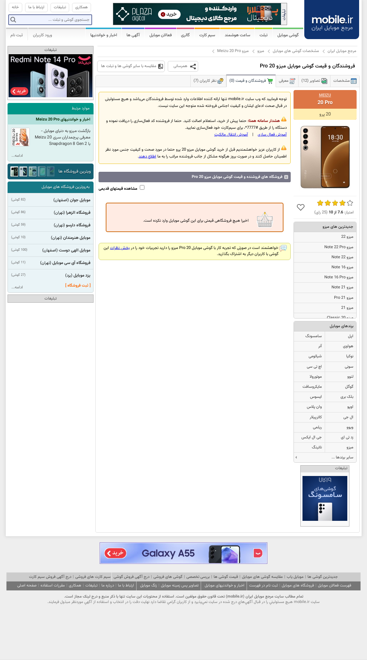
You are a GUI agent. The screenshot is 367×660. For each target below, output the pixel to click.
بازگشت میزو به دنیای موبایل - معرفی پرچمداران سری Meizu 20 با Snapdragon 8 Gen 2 (62, 137)
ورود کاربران (42, 35)
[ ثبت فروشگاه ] (78, 286)
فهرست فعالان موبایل (334, 586)
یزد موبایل (81, 275)
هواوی (348, 346)
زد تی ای (347, 437)
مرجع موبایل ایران (342, 51)
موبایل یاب (295, 577)
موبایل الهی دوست (74, 250)
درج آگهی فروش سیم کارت (50, 577)
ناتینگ (317, 447)
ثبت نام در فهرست (263, 586)
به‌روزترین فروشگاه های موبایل (66, 187)
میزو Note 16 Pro (338, 277)
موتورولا (316, 377)
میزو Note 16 (342, 267)
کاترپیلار (316, 417)
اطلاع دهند (147, 157)
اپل (350, 336)
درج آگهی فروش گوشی (131, 577)
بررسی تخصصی (198, 577)
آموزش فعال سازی (272, 135)
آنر (320, 346)
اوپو (350, 407)
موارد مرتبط (81, 108)
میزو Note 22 (342, 257)
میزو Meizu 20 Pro (233, 51)
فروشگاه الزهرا (78, 212)
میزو (260, 51)
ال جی (348, 417)
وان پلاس (314, 407)
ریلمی (317, 427)
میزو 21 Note (342, 287)
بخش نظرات (120, 248)
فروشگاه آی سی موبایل (71, 263)
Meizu (325, 95)
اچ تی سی (314, 367)
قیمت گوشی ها (226, 577)
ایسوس (316, 397)
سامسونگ (313, 336)
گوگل (349, 387)
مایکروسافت (312, 387)
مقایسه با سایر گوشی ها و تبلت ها (128, 66)
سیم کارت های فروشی (93, 577)
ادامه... (17, 156)
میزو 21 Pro (343, 298)
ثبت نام (16, 35)
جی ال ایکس (311, 437)
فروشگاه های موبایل (298, 586)
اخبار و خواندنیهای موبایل (224, 586)
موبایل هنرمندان (76, 238)
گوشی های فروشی (167, 577)
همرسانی (180, 66)
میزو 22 (347, 237)
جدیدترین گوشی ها (323, 577)
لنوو (350, 377)
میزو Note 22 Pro (338, 247)
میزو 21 (347, 308)
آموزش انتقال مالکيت (231, 135)
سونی (349, 367)
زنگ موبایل (148, 586)
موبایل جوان (80, 200)
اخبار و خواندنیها (103, 35)
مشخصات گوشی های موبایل (296, 51)
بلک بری (346, 397)
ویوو (350, 427)
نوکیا (349, 356)
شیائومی (315, 356)
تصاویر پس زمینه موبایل (180, 586)
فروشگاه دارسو (78, 225)
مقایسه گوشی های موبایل (262, 577)
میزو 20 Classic (340, 318)
